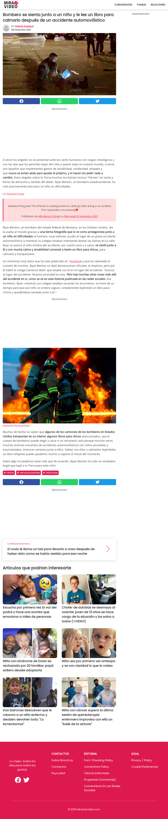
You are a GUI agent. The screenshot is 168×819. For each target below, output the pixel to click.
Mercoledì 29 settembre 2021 (81, 216)
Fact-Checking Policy (98, 760)
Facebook (75, 261)
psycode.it (58, 773)
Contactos (58, 767)
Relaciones (158, 4)
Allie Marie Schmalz (49, 216)
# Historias (50, 473)
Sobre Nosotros (62, 760)
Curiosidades (123, 4)
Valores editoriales (96, 773)
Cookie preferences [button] (144, 767)
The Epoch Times (15, 193)
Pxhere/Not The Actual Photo (16, 425)
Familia (141, 4)
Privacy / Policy (141, 760)
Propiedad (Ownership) (100, 780)
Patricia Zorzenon (24, 26)
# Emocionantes (28, 473)
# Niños (9, 473)
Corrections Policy (96, 767)
